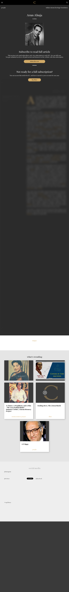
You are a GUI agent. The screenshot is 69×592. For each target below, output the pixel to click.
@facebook (39, 478)
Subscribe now (34, 61)
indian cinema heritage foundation (57, 8)
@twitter (7, 478)
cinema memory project (19, 416)
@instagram (7, 471)
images (34, 340)
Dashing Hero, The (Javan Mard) (49, 406)
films (50, 416)
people (3, 8)
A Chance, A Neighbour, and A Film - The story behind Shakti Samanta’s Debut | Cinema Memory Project (18, 408)
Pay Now (34, 80)
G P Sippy (25, 444)
